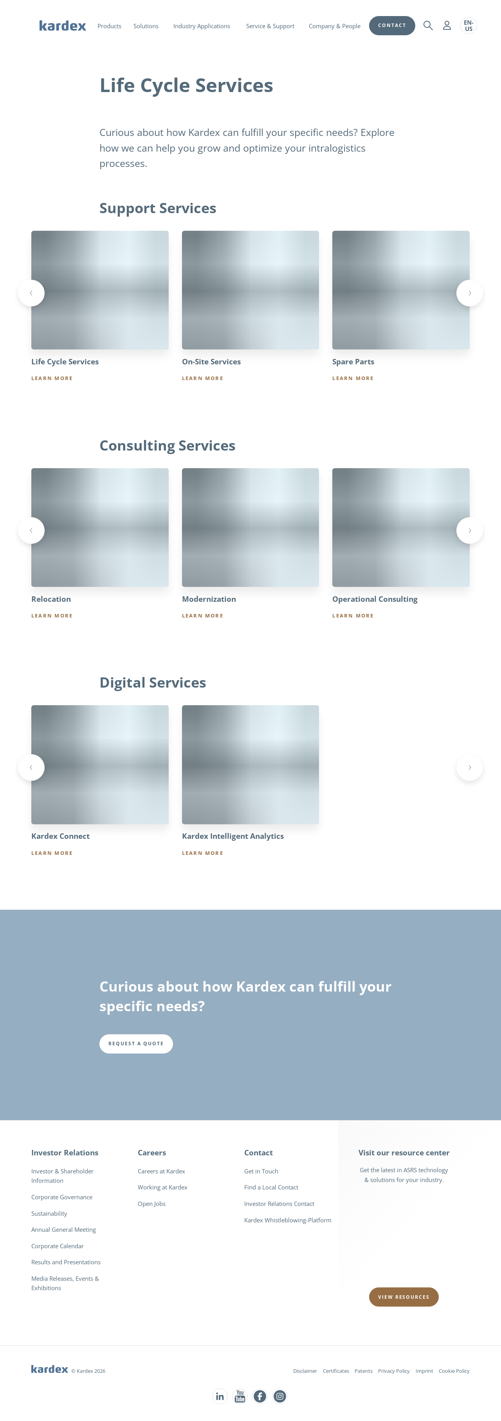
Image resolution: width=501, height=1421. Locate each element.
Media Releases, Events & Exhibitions (65, 1283)
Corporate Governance (61, 1197)
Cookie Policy (454, 1371)
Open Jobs (152, 1204)
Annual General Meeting (63, 1230)
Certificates (336, 1371)
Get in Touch (261, 1171)
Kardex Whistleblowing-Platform (288, 1220)
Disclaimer (305, 1371)
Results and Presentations (66, 1262)
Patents (364, 1371)
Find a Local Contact (271, 1187)
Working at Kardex (162, 1187)
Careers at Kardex (161, 1171)
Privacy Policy (394, 1371)
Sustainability (49, 1213)
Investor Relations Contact (279, 1204)
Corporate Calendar (57, 1246)
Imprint (424, 1371)
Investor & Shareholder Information (62, 1176)
